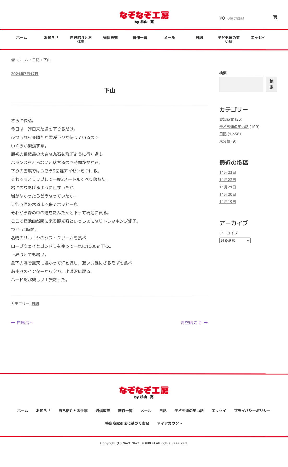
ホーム (21, 37)
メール (169, 37)
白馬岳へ (24, 322)
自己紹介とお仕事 (81, 39)
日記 (199, 37)
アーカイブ (228, 232)
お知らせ (51, 37)
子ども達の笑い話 (229, 39)
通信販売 (110, 37)
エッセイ (258, 37)
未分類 (224, 141)
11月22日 (227, 179)
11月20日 (227, 194)
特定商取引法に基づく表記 (127, 422)
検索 (223, 72)
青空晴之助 (191, 322)
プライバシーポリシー (252, 410)
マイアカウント (170, 423)
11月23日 (227, 172)
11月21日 (227, 187)
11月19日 (227, 201)
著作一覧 (140, 37)
